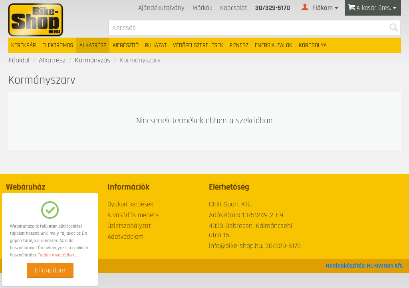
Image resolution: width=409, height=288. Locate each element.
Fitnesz (239, 45)
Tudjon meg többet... (57, 255)
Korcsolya (313, 45)
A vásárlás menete (133, 215)
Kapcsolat (233, 8)
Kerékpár (23, 45)
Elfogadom (50, 270)
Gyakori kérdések (130, 204)
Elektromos (57, 45)
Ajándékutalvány (161, 8)
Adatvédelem (125, 236)
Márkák (202, 8)
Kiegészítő (126, 45)
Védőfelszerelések (198, 45)
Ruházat (156, 45)
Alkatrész (92, 45)
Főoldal (19, 60)
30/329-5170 (272, 8)
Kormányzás (92, 60)
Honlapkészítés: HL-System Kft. (364, 266)
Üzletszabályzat (129, 226)
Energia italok (273, 45)
